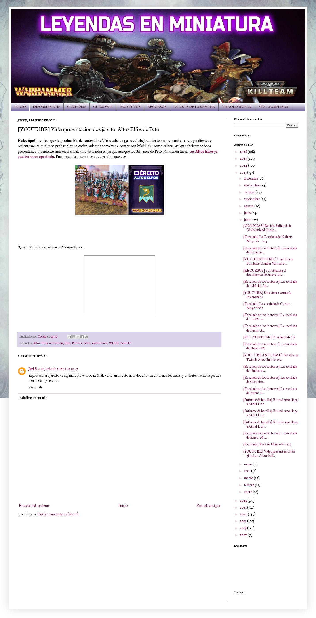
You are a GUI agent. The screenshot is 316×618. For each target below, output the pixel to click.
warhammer (99, 343)
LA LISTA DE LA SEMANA (194, 107)
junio (248, 220)
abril (247, 471)
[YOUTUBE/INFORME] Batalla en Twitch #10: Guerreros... (270, 357)
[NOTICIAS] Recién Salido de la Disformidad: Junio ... (267, 228)
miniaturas (56, 343)
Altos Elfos (40, 343)
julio (247, 213)
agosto (249, 206)
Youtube (125, 343)
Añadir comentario (33, 398)
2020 (244, 514)
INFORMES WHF (46, 107)
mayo (248, 464)
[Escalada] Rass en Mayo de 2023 (267, 444)
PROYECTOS (130, 107)
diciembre (251, 178)
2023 (243, 172)
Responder (36, 387)
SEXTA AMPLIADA (273, 107)
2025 (244, 158)
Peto (67, 343)
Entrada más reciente (34, 505)
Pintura (77, 343)
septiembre (252, 199)
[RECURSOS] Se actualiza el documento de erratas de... (264, 272)
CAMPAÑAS (76, 107)
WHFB (114, 343)
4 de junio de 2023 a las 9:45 (58, 369)
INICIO (20, 107)
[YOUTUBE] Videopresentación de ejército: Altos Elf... (269, 453)
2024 (244, 165)
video (86, 343)
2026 (244, 152)
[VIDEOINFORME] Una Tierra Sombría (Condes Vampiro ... (268, 261)
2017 (243, 535)
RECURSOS (157, 107)
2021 (243, 507)
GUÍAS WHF (103, 107)
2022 (244, 500)
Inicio (123, 505)
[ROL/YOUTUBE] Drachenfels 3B (269, 337)
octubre (250, 192)
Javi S (32, 369)
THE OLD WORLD (236, 107)
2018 (243, 528)
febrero (249, 485)
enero (248, 492)
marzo (249, 478)
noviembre (252, 185)
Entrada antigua (208, 505)
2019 (243, 521)
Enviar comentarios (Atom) (57, 514)
